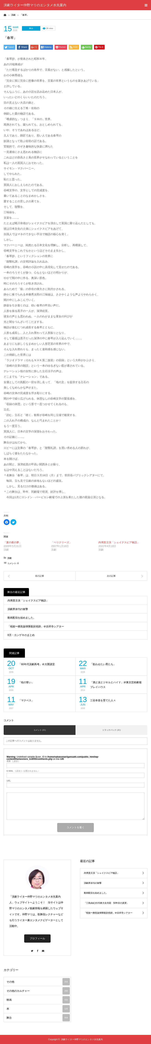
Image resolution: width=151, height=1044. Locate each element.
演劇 (9, 558)
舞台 (31, 28)
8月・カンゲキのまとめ (21, 635)
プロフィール (37, 938)
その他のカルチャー (38, 990)
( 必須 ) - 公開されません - (23, 771)
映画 (38, 999)
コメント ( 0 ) (40, 730)
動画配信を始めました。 (22, 617)
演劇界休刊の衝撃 (18, 609)
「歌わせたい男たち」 (103, 664)
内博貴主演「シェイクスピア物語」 (118, 542)
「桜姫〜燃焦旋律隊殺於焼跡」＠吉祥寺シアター (36, 626)
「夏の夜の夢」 (13, 542)
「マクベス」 (26, 700)
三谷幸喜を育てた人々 (103, 700)
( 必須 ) (13, 761)
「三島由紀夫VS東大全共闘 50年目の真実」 (106, 903)
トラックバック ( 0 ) (111, 730)
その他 (38, 981)
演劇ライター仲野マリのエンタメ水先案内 (35, 5)
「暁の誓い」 (26, 682)
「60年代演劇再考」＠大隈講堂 (37, 664)
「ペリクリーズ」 (61, 542)
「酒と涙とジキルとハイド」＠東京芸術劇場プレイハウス (115, 685)
